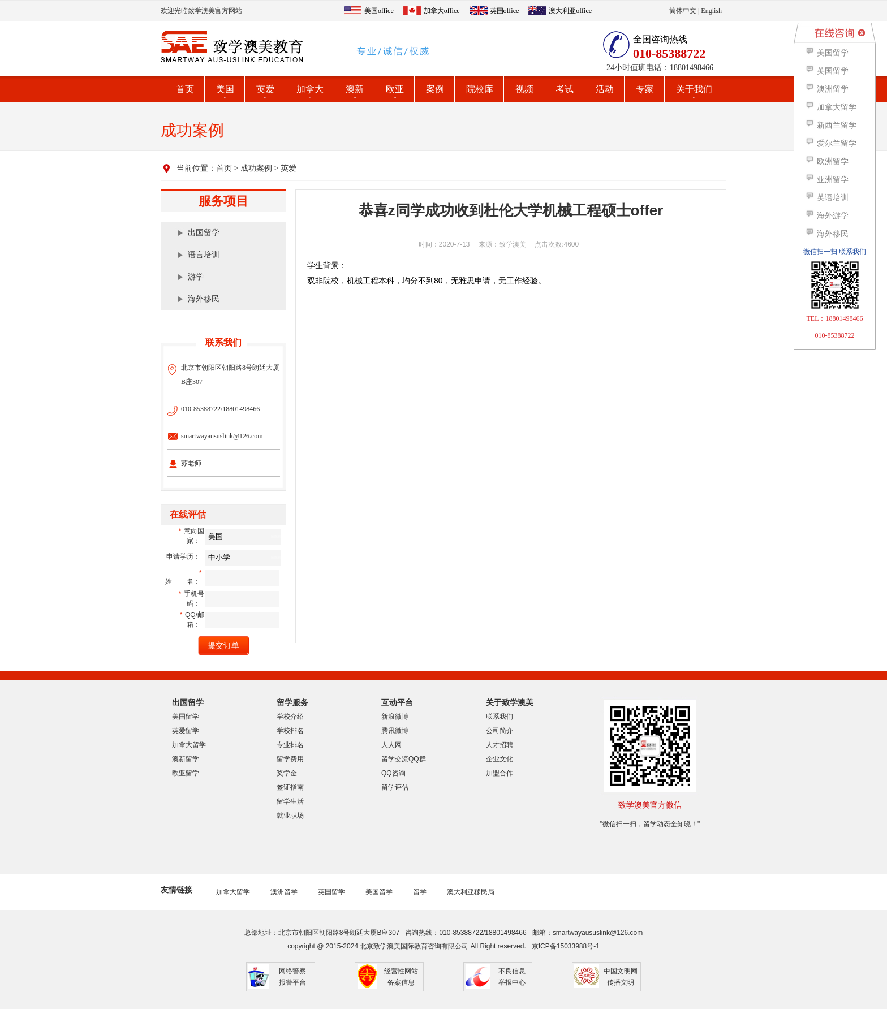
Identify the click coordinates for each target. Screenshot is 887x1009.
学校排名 (290, 731)
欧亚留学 (185, 773)
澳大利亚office (570, 11)
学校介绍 (290, 717)
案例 (435, 89)
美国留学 (185, 717)
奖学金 (287, 773)
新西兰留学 (830, 125)
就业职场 (290, 816)
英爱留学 (185, 731)
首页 (185, 89)
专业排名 (290, 745)
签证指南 (290, 787)
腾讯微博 (394, 731)
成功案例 (256, 168)
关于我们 (694, 89)
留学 (420, 892)
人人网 (391, 745)
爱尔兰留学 (830, 143)
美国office (379, 11)
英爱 (265, 89)
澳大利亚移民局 (470, 892)
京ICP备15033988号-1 (566, 946)
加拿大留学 (189, 745)
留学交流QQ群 (403, 759)
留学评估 (394, 787)
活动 (605, 89)
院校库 (479, 89)
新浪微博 (394, 717)
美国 (225, 89)
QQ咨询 (393, 773)
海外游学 (827, 216)
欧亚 (395, 89)
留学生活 (290, 801)
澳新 (355, 89)
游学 (196, 277)
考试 (565, 89)
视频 (524, 89)
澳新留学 (185, 759)
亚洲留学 (827, 179)
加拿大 (310, 89)
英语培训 (827, 197)
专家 (645, 89)
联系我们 (499, 717)
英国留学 (331, 892)
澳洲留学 (284, 892)
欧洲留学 (827, 161)
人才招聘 (499, 745)
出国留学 (203, 232)
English (711, 11)
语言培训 (203, 255)
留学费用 (290, 759)
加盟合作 (499, 773)
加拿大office (442, 11)
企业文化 (499, 759)
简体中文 (682, 11)
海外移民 (203, 299)
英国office (504, 11)
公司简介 (499, 731)
